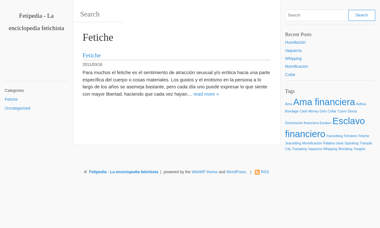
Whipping (293, 58)
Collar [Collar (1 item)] (331, 111)
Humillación (295, 42)
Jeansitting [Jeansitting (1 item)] (293, 143)
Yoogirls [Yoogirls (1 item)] (359, 149)
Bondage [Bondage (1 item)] (292, 111)
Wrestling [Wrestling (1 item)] (345, 149)
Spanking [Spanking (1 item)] (351, 143)
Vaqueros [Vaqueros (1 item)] (315, 149)
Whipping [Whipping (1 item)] (330, 149)
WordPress (236, 172)
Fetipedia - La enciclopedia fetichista (123, 172)
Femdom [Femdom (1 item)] (350, 136)
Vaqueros (293, 50)
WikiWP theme (205, 172)
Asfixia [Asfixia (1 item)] (361, 104)
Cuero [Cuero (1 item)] (342, 111)
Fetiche (11, 99)
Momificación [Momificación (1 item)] (312, 143)
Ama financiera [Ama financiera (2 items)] (324, 102)
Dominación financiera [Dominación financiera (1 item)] (301, 123)
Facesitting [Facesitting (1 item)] (335, 136)
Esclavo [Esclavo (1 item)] (325, 123)
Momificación (296, 66)
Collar (290, 75)
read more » (206, 94)
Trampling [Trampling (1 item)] (299, 149)
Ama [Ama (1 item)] (288, 104)
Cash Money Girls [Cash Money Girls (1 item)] (313, 111)
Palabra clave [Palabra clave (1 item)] (333, 143)
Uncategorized (17, 108)
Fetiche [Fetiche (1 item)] (363, 136)
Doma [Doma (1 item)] (352, 111)
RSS (265, 172)
